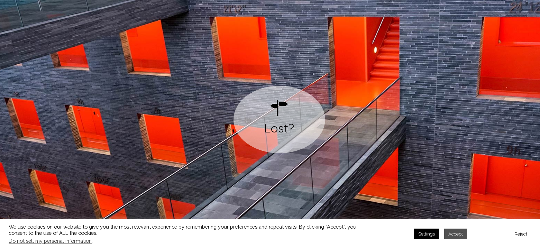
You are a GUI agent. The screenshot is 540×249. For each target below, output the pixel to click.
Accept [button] (455, 234)
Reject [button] (520, 234)
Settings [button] (426, 234)
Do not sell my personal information (50, 241)
